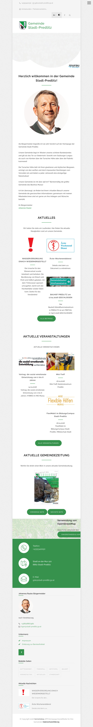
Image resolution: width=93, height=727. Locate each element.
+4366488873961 (27, 624)
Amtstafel (53, 669)
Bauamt (65, 669)
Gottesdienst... (26, 669)
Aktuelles (41, 674)
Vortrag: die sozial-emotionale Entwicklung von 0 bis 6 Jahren (32, 377)
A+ (54, 15)
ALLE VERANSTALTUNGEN (48, 443)
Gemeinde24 (39, 719)
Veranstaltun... (26, 674)
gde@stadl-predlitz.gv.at (44, 3)
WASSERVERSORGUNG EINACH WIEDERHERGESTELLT (45, 692)
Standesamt (54, 674)
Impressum (26, 641)
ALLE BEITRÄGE (46, 318)
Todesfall (41, 669)
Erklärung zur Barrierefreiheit (33, 644)
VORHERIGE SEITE (37, 512)
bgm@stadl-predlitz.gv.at (31, 626)
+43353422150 (26, 3)
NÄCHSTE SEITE (57, 512)
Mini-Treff (60, 374)
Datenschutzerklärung (51, 722)
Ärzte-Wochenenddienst (60, 259)
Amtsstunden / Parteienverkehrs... (34, 9)
